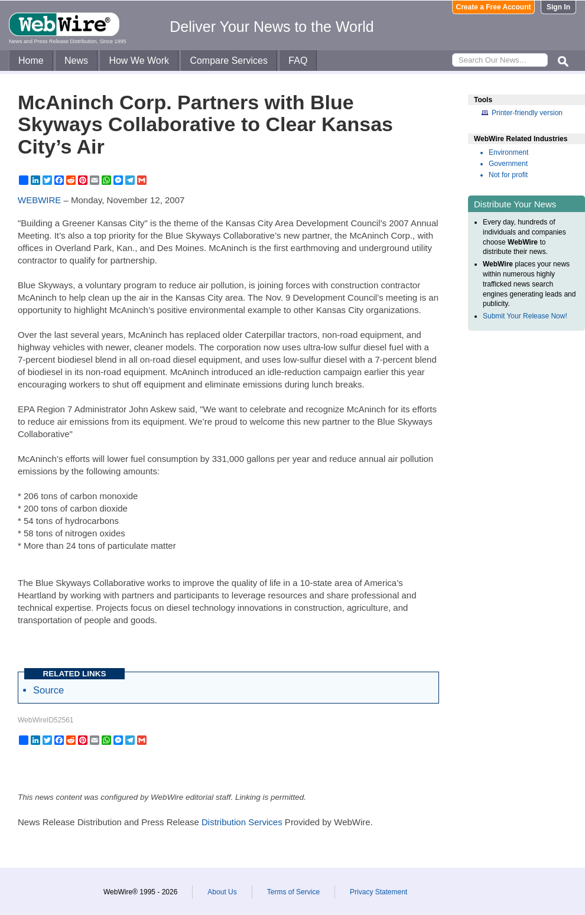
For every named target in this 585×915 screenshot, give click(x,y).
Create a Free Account (493, 7)
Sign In (558, 7)
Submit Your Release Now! (525, 316)
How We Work (139, 61)
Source (48, 690)
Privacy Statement (378, 892)
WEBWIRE (39, 200)
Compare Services (229, 61)
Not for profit (508, 175)
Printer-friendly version (527, 113)
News (76, 61)
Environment (508, 152)
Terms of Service (293, 892)
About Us (221, 892)
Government (508, 163)
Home (31, 61)
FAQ (297, 61)
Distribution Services (242, 822)
